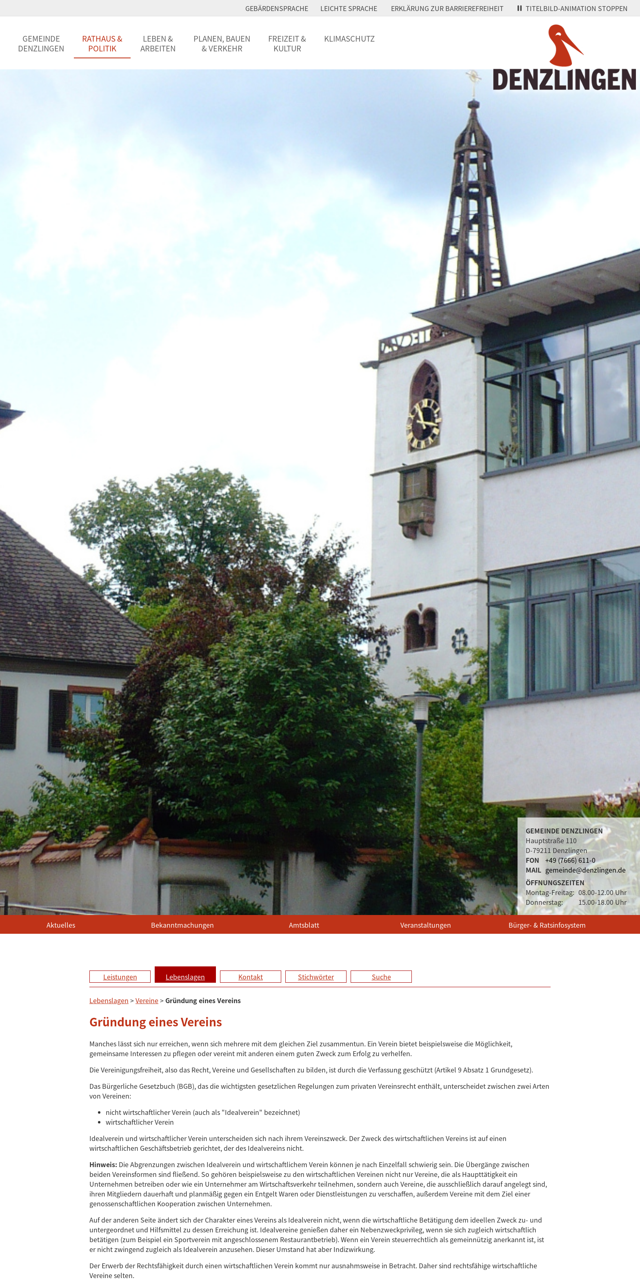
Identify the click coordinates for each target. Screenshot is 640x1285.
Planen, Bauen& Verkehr (221, 43)
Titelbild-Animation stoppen (573, 8)
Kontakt (250, 976)
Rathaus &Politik (102, 43)
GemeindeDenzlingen (41, 43)
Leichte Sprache (348, 8)
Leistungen (120, 976)
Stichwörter (316, 976)
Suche (381, 976)
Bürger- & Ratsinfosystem (547, 925)
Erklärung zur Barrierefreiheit (447, 8)
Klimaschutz (349, 38)
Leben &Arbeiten (158, 43)
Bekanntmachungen (182, 925)
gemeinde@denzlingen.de (585, 870)
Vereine (147, 1000)
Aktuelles (61, 925)
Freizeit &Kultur (287, 43)
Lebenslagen (185, 976)
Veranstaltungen (425, 925)
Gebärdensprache (276, 8)
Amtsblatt (304, 925)
